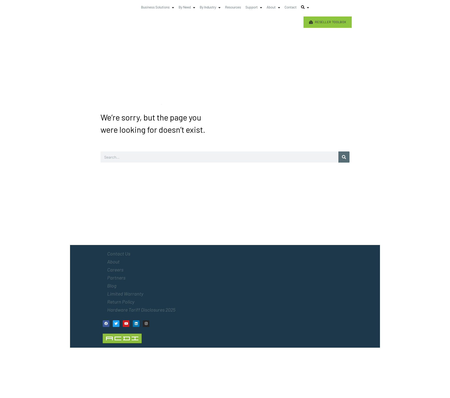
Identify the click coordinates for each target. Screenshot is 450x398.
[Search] (344, 157)
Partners (116, 277)
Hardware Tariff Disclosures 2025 (141, 309)
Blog (111, 285)
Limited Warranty (125, 293)
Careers (115, 269)
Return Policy (121, 301)
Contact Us (118, 253)
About (113, 261)
